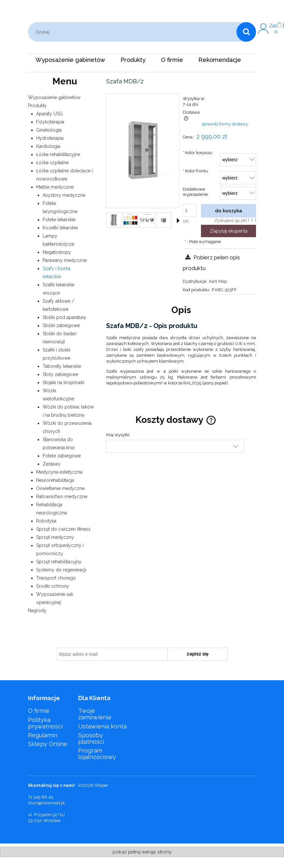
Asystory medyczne (64, 195)
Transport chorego (56, 578)
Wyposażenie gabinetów (54, 97)
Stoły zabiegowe (60, 374)
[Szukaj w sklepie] (134, 32)
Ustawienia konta (102, 726)
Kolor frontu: (196, 170)
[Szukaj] (246, 32)
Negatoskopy (57, 252)
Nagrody (37, 610)
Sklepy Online (47, 744)
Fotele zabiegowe (62, 455)
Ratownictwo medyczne (61, 496)
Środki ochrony (52, 586)
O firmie (39, 710)
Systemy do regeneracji (61, 569)
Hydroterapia (50, 138)
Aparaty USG (49, 113)
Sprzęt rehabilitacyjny (58, 561)
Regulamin (42, 735)
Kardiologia (48, 146)
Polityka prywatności (45, 723)
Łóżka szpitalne (52, 162)
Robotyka (46, 521)
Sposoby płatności (91, 738)
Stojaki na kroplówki (63, 382)
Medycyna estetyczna (59, 472)
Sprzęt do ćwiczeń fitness (63, 529)
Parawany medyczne (65, 260)
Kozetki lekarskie (60, 227)
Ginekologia (49, 130)
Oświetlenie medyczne (60, 488)
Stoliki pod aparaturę (64, 317)
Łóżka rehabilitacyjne (58, 154)
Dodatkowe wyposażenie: (196, 192)
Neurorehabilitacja (55, 480)
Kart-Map (218, 281)
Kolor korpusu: (198, 152)
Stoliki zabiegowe (61, 325)
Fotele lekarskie (59, 219)
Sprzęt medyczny (55, 537)
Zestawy (52, 464)
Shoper (101, 785)
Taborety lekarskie (62, 366)
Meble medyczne (55, 187)
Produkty (37, 105)
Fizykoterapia (50, 121)
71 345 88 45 (40, 797)
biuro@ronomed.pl (46, 802)
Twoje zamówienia (94, 714)
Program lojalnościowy (97, 753)
